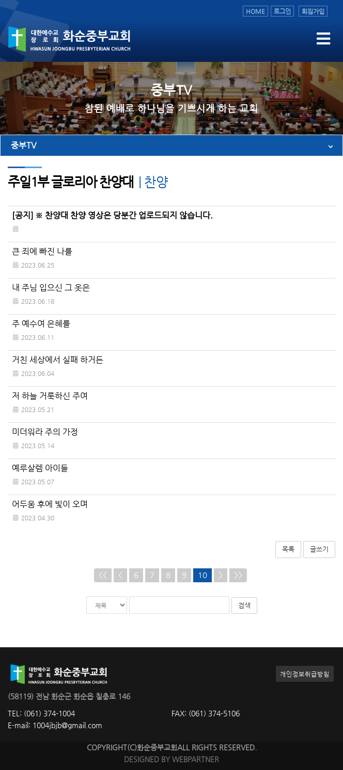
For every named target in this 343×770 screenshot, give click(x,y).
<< (103, 575)
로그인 (282, 11)
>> (238, 575)
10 (202, 575)
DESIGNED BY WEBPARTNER (171, 759)
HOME (255, 11)
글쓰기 (319, 549)
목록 (288, 549)
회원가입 (313, 11)
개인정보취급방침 (305, 674)
